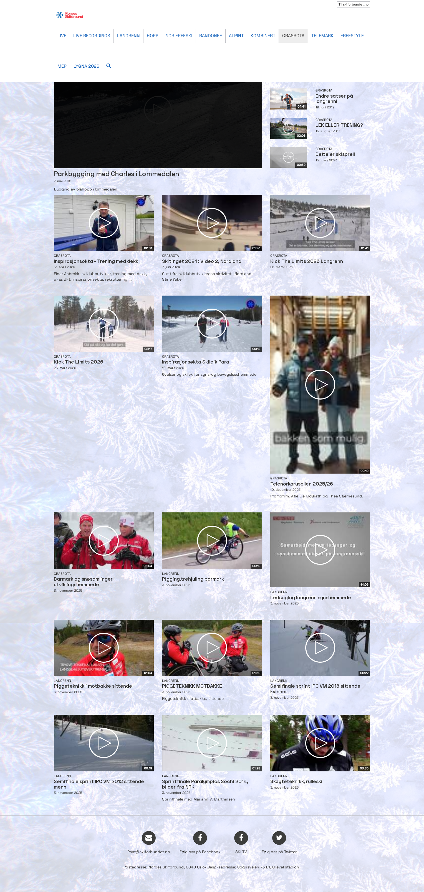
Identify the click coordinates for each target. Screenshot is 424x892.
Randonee (210, 36)
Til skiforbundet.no (354, 4)
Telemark (322, 36)
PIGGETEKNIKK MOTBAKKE (192, 686)
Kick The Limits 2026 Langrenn (306, 261)
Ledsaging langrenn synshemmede (310, 598)
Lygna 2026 (86, 66)
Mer (62, 66)
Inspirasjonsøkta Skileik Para (195, 362)
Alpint (236, 36)
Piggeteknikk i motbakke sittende (93, 686)
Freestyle (352, 36)
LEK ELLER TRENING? (339, 125)
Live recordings (91, 36)
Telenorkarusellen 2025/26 (301, 484)
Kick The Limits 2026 (78, 362)
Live (61, 36)
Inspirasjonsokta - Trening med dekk (96, 261)
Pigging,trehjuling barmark (193, 579)
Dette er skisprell (335, 154)
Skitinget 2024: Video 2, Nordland (201, 261)
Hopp (152, 36)
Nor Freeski (178, 36)
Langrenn (128, 36)
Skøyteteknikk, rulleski (296, 781)
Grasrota (293, 36)
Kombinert (263, 36)
